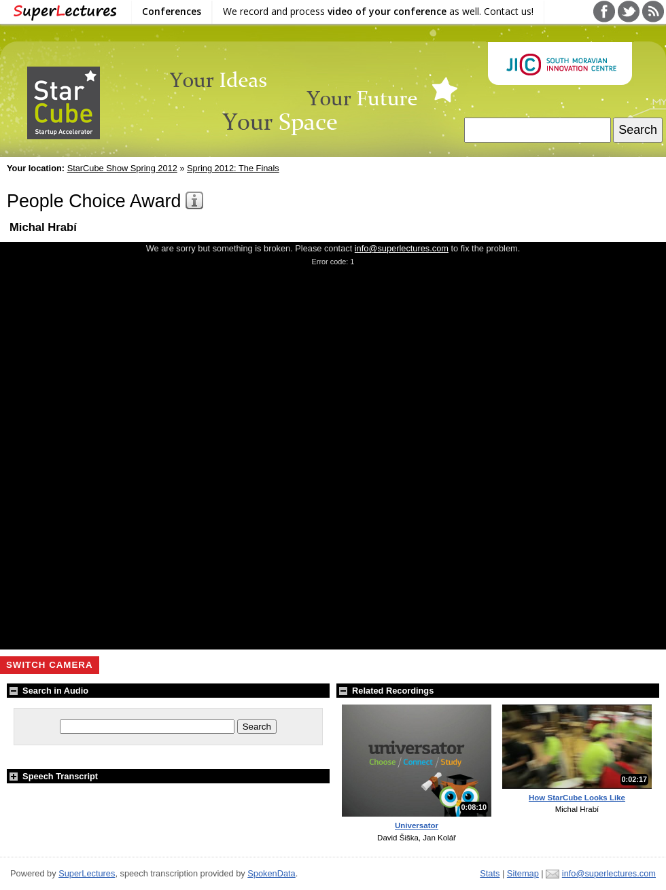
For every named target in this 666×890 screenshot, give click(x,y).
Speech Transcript (52, 776)
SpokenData (271, 873)
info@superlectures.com (402, 248)
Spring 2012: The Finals (233, 168)
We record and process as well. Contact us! (378, 11)
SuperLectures (86, 873)
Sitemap (523, 873)
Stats (490, 873)
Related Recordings (385, 691)
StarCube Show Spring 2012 (122, 168)
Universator (416, 825)
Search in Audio (47, 691)
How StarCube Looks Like (577, 798)
